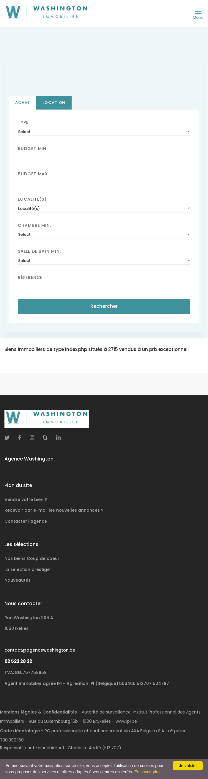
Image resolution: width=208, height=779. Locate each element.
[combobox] (104, 131)
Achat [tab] (22, 102)
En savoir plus (147, 771)
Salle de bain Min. (39, 252)
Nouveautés (17, 580)
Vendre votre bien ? (25, 499)
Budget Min (32, 149)
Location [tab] (53, 102)
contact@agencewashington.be (39, 650)
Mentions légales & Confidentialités (38, 712)
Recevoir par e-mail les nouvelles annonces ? (53, 510)
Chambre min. (34, 225)
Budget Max (33, 174)
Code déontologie (20, 731)
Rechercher (104, 306)
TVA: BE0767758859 (25, 672)
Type (23, 122)
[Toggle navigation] (198, 14)
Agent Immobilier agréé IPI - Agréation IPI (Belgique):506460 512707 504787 (86, 683)
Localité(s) (32, 199)
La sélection (27, 569)
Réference (30, 278)
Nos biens (31, 558)
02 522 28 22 (18, 661)
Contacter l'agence (25, 521)
